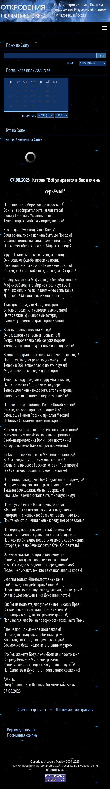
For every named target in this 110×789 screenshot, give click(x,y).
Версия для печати (21, 730)
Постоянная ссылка (22, 735)
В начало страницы (31, 709)
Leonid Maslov (55, 761)
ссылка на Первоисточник (81, 765)
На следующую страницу (74, 709)
